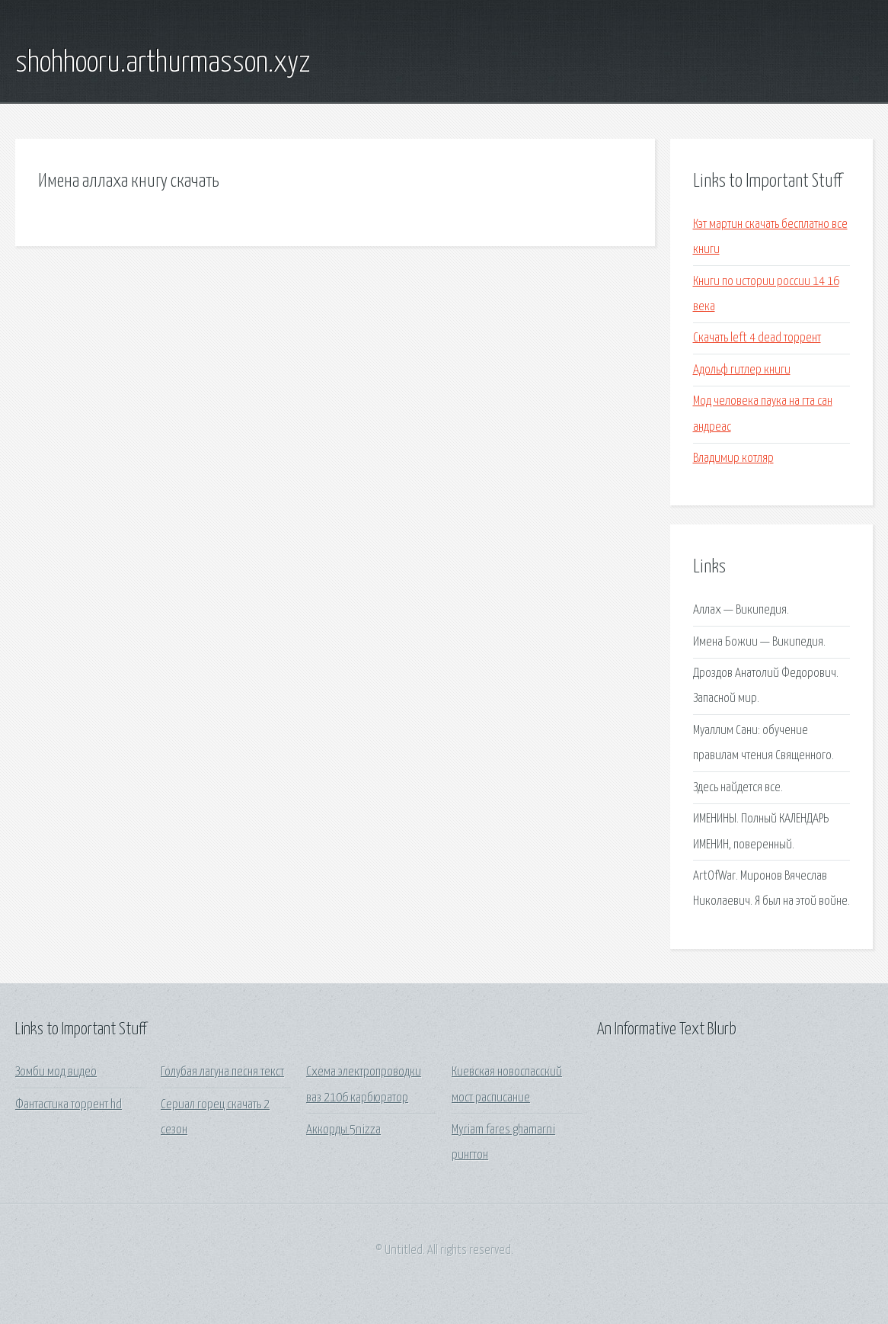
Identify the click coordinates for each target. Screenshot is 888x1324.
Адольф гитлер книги (742, 370)
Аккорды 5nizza (343, 1130)
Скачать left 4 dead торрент (757, 338)
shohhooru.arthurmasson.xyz (162, 63)
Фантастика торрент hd (68, 1104)
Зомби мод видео (56, 1072)
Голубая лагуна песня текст (222, 1072)
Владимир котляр (733, 458)
